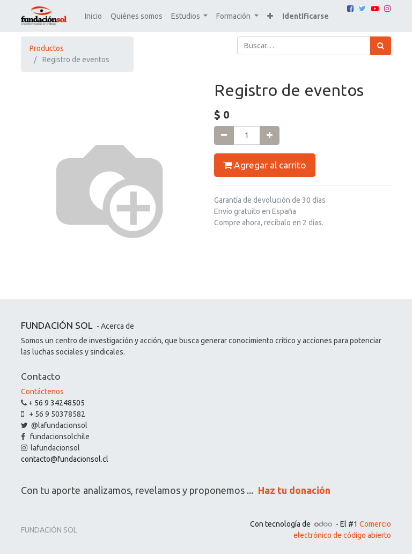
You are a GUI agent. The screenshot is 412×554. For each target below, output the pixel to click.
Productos (47, 48)
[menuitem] (93, 16)
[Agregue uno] (269, 135)
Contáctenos (42, 391)
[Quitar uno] (224, 135)
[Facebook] (350, 8)
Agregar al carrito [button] (264, 165)
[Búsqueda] (380, 45)
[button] (270, 16)
